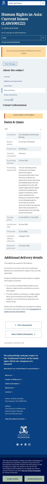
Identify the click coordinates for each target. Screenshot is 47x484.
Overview (7, 77)
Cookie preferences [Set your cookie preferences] (34, 479)
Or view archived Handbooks (10, 42)
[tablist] (26, 3)
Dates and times (9, 90)
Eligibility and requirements (13, 81)
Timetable (11, 100)
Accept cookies (12, 479)
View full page (10, 64)
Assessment (8, 86)
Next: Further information (22, 334)
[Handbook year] (23, 37)
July (6, 129)
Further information (10, 95)
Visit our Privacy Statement (31, 471)
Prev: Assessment (25, 325)
